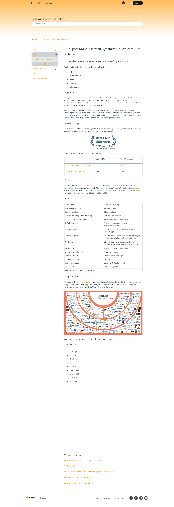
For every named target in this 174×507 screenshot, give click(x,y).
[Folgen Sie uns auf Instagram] (136, 498)
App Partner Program (84, 282)
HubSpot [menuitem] (36, 54)
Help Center (36, 39)
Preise (138, 190)
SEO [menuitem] (34, 73)
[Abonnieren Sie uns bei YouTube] (146, 498)
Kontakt (137, 3)
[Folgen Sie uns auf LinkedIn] (141, 498)
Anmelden (49, 3)
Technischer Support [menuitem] (40, 78)
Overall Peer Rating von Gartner (76, 171)
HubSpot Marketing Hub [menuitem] (44, 59)
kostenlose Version (88, 185)
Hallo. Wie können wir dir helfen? (48, 19)
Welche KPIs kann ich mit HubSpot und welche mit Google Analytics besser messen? (89, 472)
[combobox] (85, 24)
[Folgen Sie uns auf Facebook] (131, 498)
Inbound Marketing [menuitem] (39, 69)
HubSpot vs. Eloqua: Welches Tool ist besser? (78, 477)
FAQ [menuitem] (34, 50)
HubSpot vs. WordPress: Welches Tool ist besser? (79, 483)
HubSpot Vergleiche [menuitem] (42, 64)
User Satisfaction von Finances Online (78, 165)
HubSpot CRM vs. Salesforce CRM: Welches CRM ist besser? (82, 460)
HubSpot (47, 39)
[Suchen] (140, 24)
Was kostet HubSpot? (70, 466)
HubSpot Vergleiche (61, 39)
